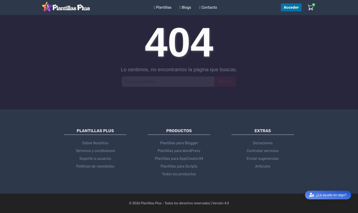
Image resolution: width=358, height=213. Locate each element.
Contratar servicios (263, 151)
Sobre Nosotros (95, 143)
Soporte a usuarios (95, 158)
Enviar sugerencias (263, 158)
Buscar (225, 81)
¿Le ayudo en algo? (328, 195)
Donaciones (263, 143)
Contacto (208, 7)
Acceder (291, 7)
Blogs (185, 7)
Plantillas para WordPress (179, 151)
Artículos (262, 166)
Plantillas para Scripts (179, 166)
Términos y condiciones (95, 151)
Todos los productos (179, 174)
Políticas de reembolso (95, 166)
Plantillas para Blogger (179, 143)
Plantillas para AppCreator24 (179, 158)
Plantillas (162, 7)
